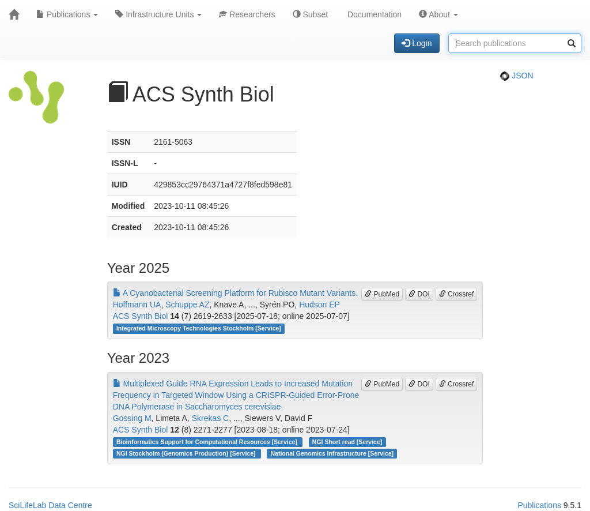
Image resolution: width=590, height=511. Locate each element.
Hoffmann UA (137, 304)
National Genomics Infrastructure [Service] (332, 453)
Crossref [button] (456, 294)
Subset (310, 14)
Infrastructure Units (158, 14)
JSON (516, 75)
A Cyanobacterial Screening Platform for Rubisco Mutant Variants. (235, 293)
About (438, 14)
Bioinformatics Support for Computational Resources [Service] (207, 441)
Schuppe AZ (187, 304)
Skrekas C (210, 418)
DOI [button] (419, 294)
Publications (67, 14)
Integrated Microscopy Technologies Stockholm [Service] (198, 328)
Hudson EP (319, 304)
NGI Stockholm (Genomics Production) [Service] (186, 453)
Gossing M (132, 418)
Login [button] (417, 43)
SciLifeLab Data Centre (50, 505)
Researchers (247, 14)
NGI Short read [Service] (347, 441)
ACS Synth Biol (140, 316)
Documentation (373, 14)
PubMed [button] (382, 294)
